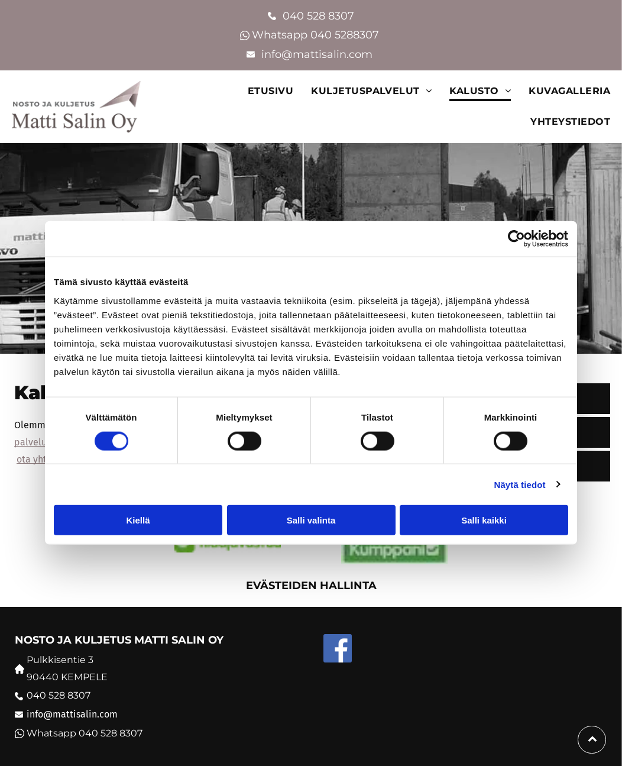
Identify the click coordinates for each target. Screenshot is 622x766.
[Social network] (337, 650)
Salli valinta (311, 520)
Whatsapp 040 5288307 (317, 34)
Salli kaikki (484, 520)
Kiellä (138, 520)
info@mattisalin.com (318, 54)
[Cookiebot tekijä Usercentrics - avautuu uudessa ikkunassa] (516, 239)
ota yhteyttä (43, 459)
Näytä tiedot (520, 484)
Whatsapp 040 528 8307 (84, 733)
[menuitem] (261, 91)
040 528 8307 (318, 15)
